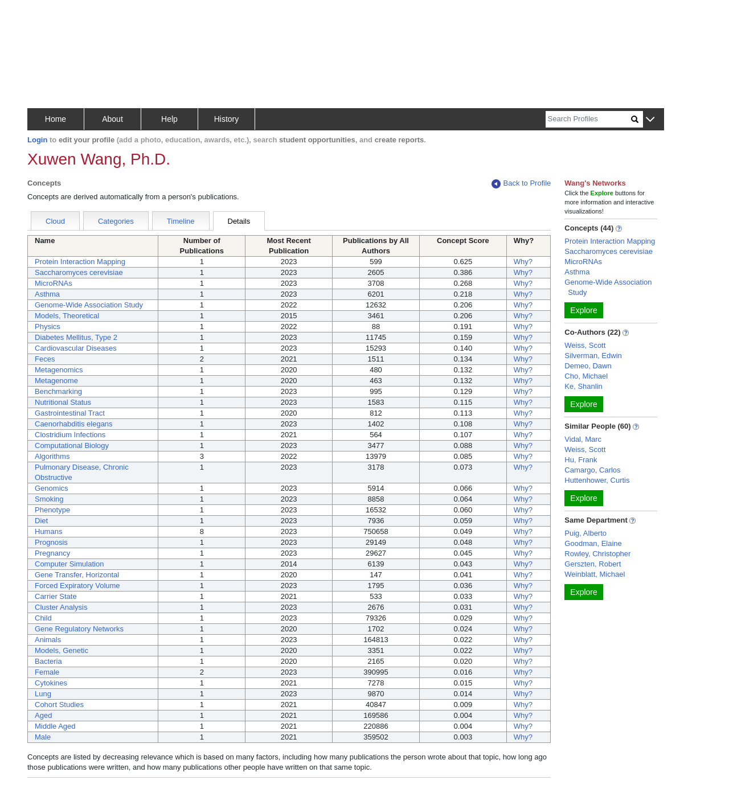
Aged (43, 715)
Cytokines (51, 683)
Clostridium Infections (70, 434)
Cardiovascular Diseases (76, 348)
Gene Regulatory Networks (79, 629)
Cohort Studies (59, 704)
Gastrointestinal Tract (70, 413)
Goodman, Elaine (592, 543)
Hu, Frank (580, 459)
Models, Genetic (61, 650)
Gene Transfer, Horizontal (77, 574)
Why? (523, 261)
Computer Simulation (69, 564)
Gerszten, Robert (592, 564)
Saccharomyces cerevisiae (79, 272)
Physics (47, 326)
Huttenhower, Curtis (596, 480)
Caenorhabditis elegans (74, 424)
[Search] (588, 119)
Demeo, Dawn (587, 366)
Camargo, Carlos (592, 470)
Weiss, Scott (584, 345)
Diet (41, 520)
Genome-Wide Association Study (89, 305)
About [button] (112, 119)
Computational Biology (72, 445)
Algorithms (52, 456)
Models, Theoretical (67, 315)
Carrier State (56, 596)
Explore (583, 310)
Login (37, 139)
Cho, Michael (586, 376)
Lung (43, 693)
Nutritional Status (63, 402)
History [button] (226, 119)
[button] (650, 120)
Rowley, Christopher (597, 553)
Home (55, 119)
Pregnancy (52, 553)
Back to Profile (521, 183)
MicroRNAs (53, 283)
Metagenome (56, 380)
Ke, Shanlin (583, 386)
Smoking (49, 499)
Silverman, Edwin (592, 355)
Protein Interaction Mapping (80, 261)
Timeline (181, 221)
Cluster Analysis (61, 607)
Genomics (51, 488)
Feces (45, 359)
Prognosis (51, 542)
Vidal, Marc (582, 439)
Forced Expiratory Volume (77, 585)
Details (239, 221)
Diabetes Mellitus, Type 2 (76, 337)
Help (169, 119)
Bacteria (48, 661)
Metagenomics (59, 369)
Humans (48, 531)
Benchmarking (58, 391)
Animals (48, 639)
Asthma (47, 294)
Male (43, 737)
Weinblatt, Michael (594, 574)
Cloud (55, 221)
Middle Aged (55, 726)
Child (43, 618)
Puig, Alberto (585, 533)
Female (47, 672)
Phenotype (52, 510)
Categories (116, 221)
